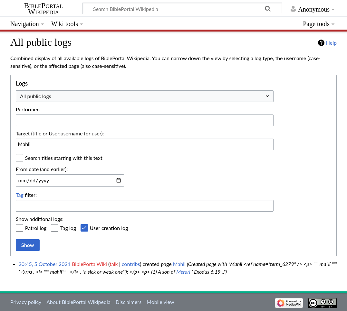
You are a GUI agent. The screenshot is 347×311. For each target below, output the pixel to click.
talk (114, 264)
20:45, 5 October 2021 (45, 264)
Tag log (68, 228)
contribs (131, 264)
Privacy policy (25, 302)
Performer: (28, 109)
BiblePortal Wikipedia (43, 9)
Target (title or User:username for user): (60, 133)
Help (331, 43)
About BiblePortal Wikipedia (78, 302)
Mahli (179, 264)
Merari (183, 272)
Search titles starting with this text (63, 158)
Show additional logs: (39, 219)
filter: (26, 195)
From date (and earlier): (42, 169)
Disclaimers (128, 302)
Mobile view (160, 302)
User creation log (109, 228)
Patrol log (36, 228)
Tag (20, 195)
